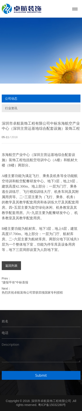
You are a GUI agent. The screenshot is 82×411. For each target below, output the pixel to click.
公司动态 (11, 98)
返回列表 (11, 265)
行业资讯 (11, 108)
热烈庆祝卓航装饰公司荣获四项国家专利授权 (32, 292)
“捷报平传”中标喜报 (15, 282)
